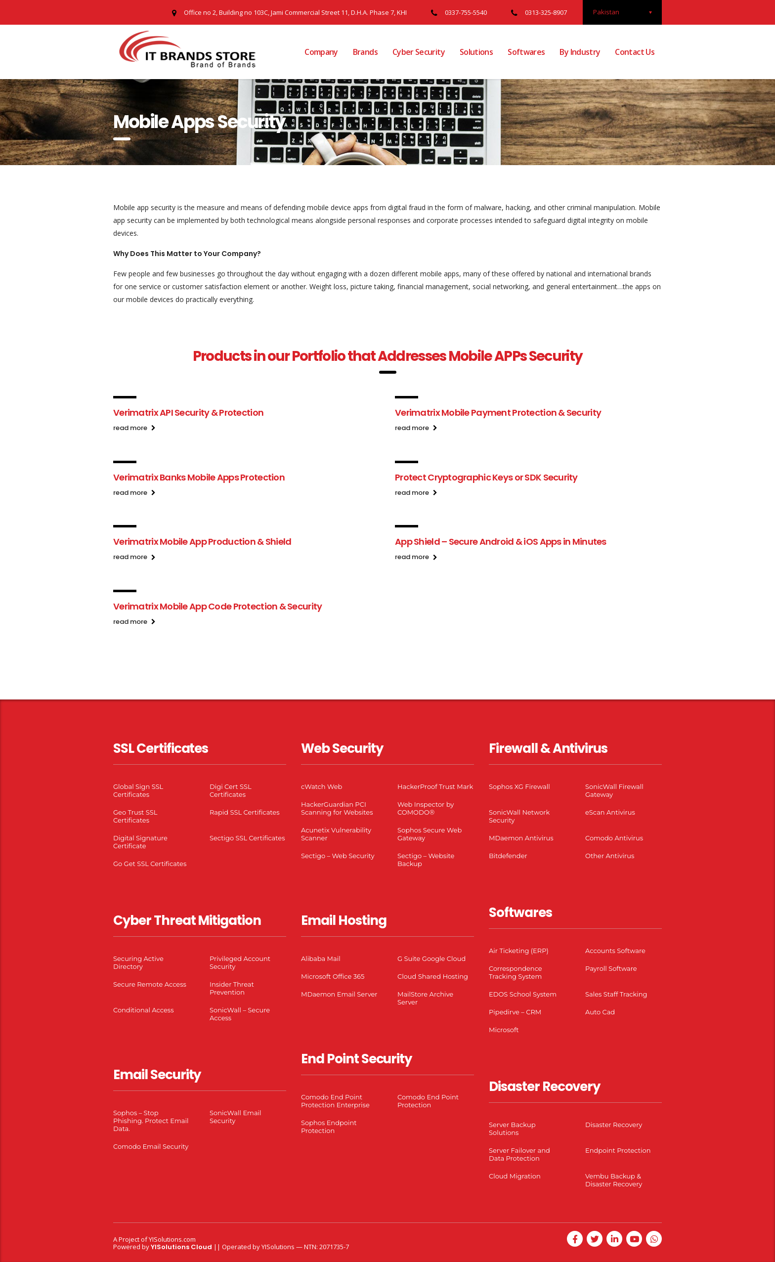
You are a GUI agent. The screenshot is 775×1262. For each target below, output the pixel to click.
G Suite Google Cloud (431, 958)
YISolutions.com (172, 1239)
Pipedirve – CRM (515, 1012)
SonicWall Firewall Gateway (614, 790)
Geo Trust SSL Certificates (135, 816)
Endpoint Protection (617, 1150)
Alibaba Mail (321, 958)
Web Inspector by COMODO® (425, 808)
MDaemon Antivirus (521, 838)
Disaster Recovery (613, 1125)
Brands (365, 51)
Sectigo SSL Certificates (247, 838)
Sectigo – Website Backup (425, 860)
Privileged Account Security (240, 962)
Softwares (526, 51)
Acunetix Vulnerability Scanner (336, 834)
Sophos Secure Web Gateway (429, 834)
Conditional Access (143, 1010)
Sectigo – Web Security (337, 856)
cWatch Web (321, 786)
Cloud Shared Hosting (432, 976)
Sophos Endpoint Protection (328, 1126)
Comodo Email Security (150, 1146)
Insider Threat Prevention (232, 988)
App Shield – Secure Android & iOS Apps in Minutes (500, 541)
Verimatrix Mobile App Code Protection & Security (217, 606)
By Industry (580, 51)
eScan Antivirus (610, 812)
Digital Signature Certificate (140, 842)
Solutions (476, 51)
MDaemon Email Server (339, 994)
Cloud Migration (515, 1176)
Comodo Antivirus (614, 838)
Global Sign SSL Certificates (138, 790)
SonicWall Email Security (235, 1117)
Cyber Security (418, 51)
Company (321, 51)
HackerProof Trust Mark (435, 786)
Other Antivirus (609, 856)
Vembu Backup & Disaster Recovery (613, 1180)
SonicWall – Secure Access (240, 1014)
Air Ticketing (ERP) (519, 951)
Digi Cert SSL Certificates (231, 790)
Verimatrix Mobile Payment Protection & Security (498, 412)
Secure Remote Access (149, 984)
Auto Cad (600, 1012)
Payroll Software (611, 968)
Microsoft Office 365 (332, 976)
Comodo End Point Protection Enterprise (335, 1101)
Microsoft (504, 1030)
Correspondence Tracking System (515, 972)
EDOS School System (523, 994)
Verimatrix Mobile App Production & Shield (202, 541)
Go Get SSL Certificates (149, 864)
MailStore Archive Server (425, 998)
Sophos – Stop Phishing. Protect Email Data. (150, 1120)
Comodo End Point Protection (428, 1101)
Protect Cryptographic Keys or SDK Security (486, 477)
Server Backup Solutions (512, 1128)
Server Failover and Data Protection (519, 1154)
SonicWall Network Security (519, 816)
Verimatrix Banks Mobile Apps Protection (199, 477)
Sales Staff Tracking (616, 994)
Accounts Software (615, 951)
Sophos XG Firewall (519, 786)
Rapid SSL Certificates (245, 812)
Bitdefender (508, 856)
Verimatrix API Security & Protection (188, 412)
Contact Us (634, 51)
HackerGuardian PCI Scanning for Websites (337, 808)
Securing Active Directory (138, 962)
